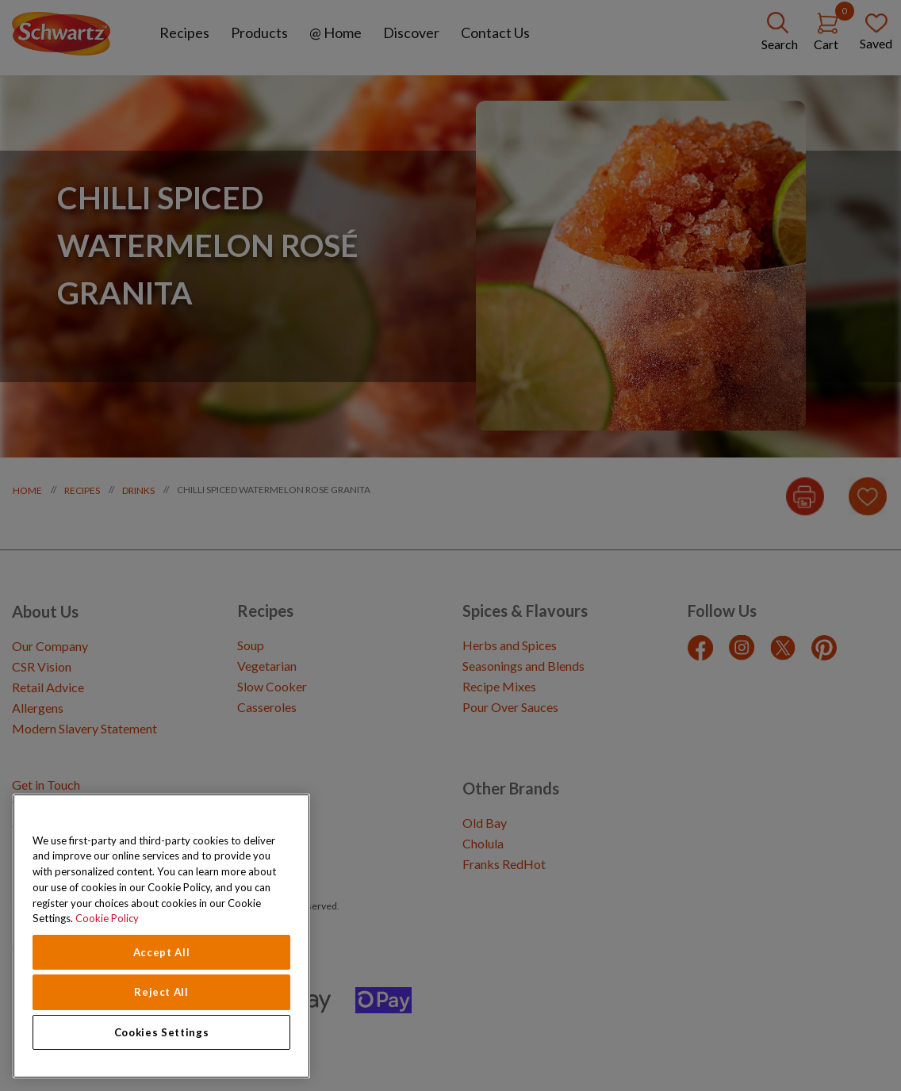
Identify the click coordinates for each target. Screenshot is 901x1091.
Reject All (161, 992)
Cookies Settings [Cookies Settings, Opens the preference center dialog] (161, 1032)
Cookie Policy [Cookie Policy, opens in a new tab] (107, 918)
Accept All (161, 952)
